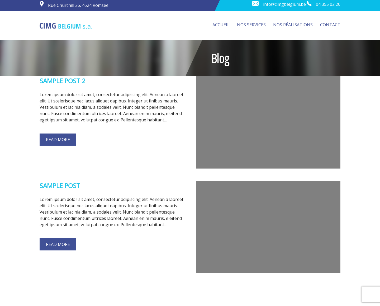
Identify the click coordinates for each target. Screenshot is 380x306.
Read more (58, 139)
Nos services (251, 25)
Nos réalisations (293, 25)
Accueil (221, 25)
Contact (330, 25)
